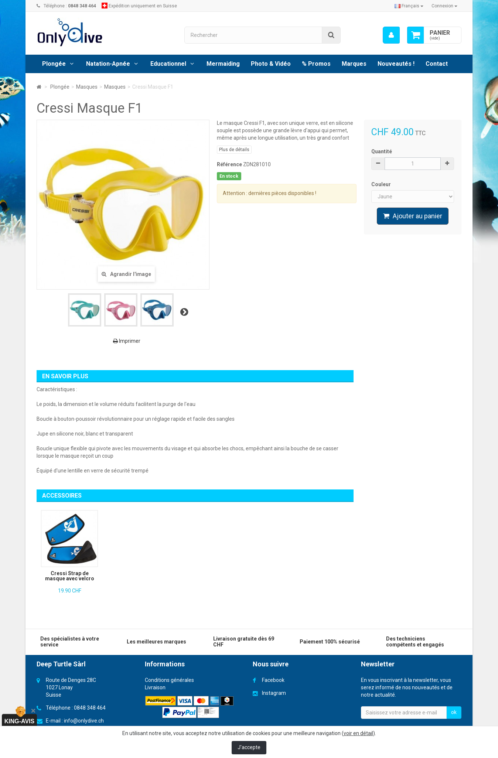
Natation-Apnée (108, 63)
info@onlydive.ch (84, 721)
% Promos (316, 63)
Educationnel (168, 63)
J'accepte (249, 747)
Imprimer (126, 341)
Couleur (381, 184)
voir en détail (358, 733)
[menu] (391, 35)
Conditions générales (169, 680)
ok (454, 712)
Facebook (273, 680)
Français (409, 5)
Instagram (274, 693)
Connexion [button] (444, 5)
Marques (354, 63)
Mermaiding (223, 63)
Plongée (54, 63)
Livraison (155, 687)
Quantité (381, 151)
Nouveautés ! (396, 63)
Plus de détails (234, 149)
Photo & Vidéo (271, 63)
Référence (229, 164)
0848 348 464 (90, 708)
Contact (437, 63)
